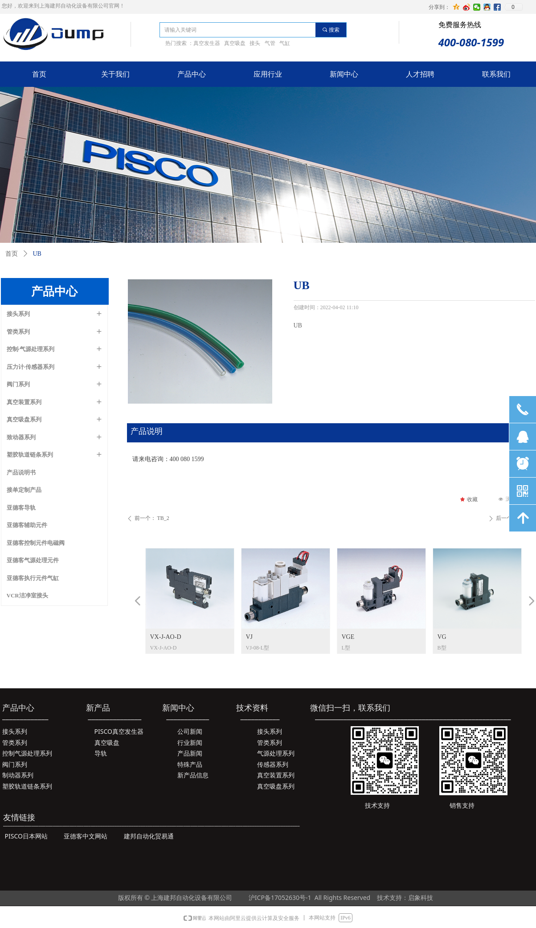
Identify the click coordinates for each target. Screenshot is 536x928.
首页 (11, 253)
